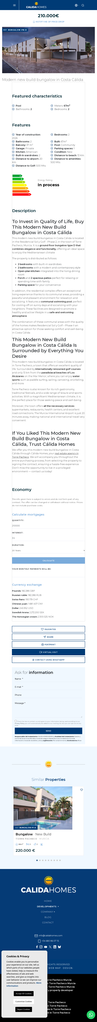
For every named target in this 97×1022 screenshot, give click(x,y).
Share (48, 637)
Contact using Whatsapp (48, 660)
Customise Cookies (23, 1001)
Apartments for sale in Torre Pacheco (48, 1009)
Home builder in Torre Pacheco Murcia (48, 980)
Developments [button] (47, 906)
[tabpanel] (48, 821)
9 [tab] (60, 860)
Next (91, 50)
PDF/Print (48, 644)
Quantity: (18, 520)
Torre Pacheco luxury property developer (48, 990)
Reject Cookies (23, 1009)
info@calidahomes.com (48, 935)
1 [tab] (37, 860)
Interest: (17, 533)
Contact (48, 922)
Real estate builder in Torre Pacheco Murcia (49, 986)
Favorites (48, 629)
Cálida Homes (36, 5)
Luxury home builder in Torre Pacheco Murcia (48, 983)
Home (48, 901)
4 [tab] (45, 860)
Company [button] (47, 911)
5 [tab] (48, 860)
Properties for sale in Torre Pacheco (48, 1012)
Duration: (18, 545)
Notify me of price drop (48, 21)
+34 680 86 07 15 (48, 941)
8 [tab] (57, 860)
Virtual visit (48, 652)
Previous (5, 50)
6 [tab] (51, 860)
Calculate (48, 561)
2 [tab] (40, 860)
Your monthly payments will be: (31, 569)
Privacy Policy (20, 723)
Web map (54, 968)
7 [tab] (54, 860)
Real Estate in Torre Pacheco (48, 1002)
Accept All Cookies (24, 993)
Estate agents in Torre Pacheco (48, 1005)
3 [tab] (42, 860)
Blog (47, 917)
